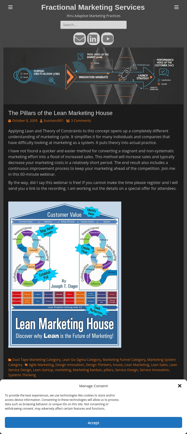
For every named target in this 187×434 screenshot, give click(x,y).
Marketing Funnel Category (124, 359)
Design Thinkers (98, 364)
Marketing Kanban (87, 369)
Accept (93, 422)
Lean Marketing (136, 364)
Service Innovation (154, 369)
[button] (179, 385)
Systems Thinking (22, 375)
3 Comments (81, 120)
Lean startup (43, 369)
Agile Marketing (41, 364)
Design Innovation (70, 364)
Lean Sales (159, 364)
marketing (63, 369)
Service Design (126, 369)
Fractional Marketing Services (93, 7)
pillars (108, 369)
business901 (54, 120)
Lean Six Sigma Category (81, 359)
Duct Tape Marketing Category (36, 359)
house (118, 364)
